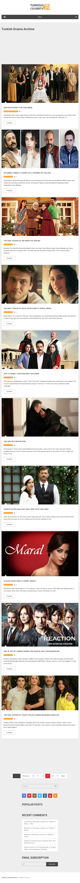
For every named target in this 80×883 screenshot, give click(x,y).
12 (43, 776)
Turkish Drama (13, 111)
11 (38, 776)
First (16, 776)
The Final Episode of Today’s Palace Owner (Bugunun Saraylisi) (31, 715)
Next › (64, 776)
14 (52, 776)
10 (33, 776)
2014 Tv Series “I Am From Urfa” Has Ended (21, 374)
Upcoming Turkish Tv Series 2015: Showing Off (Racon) (27, 173)
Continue (9, 123)
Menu (40, 17)
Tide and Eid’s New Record (15, 441)
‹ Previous (25, 776)
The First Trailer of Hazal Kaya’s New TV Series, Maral (28, 308)
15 (57, 776)
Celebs (6, 111)
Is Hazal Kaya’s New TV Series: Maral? (20, 581)
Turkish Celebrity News (9, 878)
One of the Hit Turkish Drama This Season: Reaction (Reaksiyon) (31, 651)
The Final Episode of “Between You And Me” (22, 241)
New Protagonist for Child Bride (18, 108)
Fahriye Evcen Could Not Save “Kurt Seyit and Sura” (26, 509)
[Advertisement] (40, 48)
